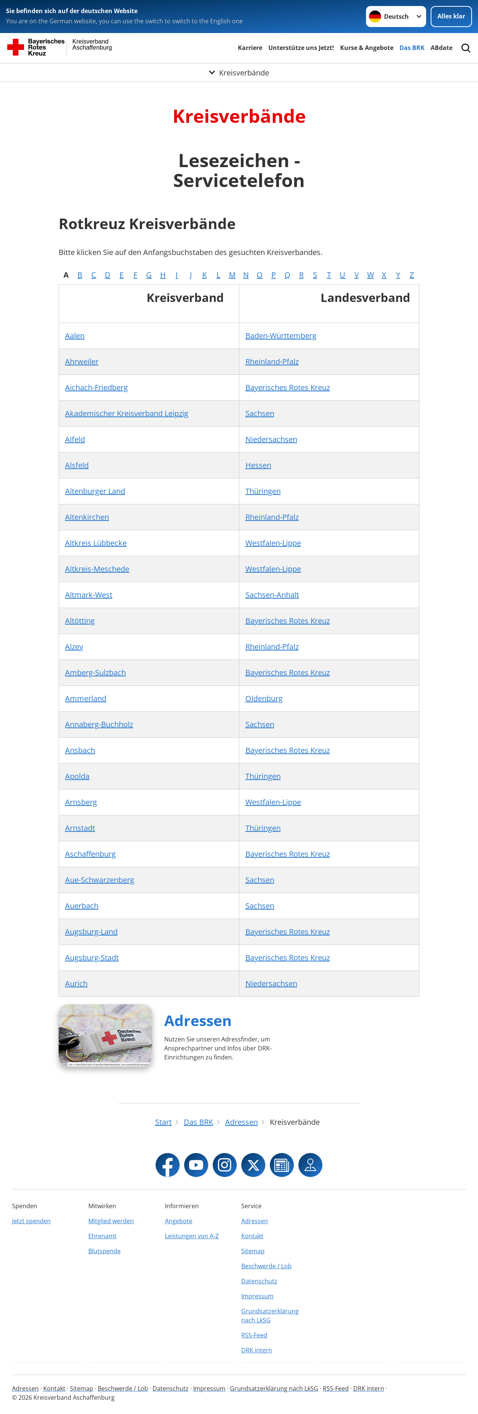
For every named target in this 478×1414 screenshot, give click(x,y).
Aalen (75, 335)
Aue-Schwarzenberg (99, 880)
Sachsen (259, 413)
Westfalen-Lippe (273, 543)
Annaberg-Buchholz (99, 724)
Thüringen (263, 491)
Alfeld (75, 439)
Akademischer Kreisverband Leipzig (126, 413)
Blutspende (104, 1251)
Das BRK (412, 48)
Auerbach (81, 906)
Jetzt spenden (31, 1221)
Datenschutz (259, 1281)
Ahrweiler (81, 361)
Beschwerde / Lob (266, 1266)
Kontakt (252, 1236)
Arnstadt (80, 828)
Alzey (74, 646)
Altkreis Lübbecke (96, 543)
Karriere (250, 48)
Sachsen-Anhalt (272, 595)
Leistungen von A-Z (192, 1236)
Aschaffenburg (90, 854)
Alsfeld (77, 465)
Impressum (257, 1296)
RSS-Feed (254, 1335)
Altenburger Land (95, 491)
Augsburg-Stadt (92, 957)
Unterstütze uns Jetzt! (301, 48)
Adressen (198, 1020)
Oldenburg (264, 698)
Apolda (77, 776)
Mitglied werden (111, 1221)
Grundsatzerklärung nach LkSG (270, 1315)
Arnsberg (81, 802)
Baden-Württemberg (280, 335)
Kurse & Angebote (366, 48)
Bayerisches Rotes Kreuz (287, 387)
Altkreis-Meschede (97, 569)
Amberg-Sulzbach (95, 672)
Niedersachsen (271, 439)
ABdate (441, 48)
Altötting (80, 621)
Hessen (258, 465)
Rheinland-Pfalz (272, 361)
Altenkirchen (87, 517)
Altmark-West (88, 595)
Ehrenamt (102, 1236)
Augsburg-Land (91, 932)
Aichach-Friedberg (96, 387)
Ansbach (80, 750)
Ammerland (85, 698)
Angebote (178, 1221)
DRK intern (256, 1350)
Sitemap (253, 1251)
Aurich (76, 983)
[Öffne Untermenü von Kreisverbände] (239, 72)
